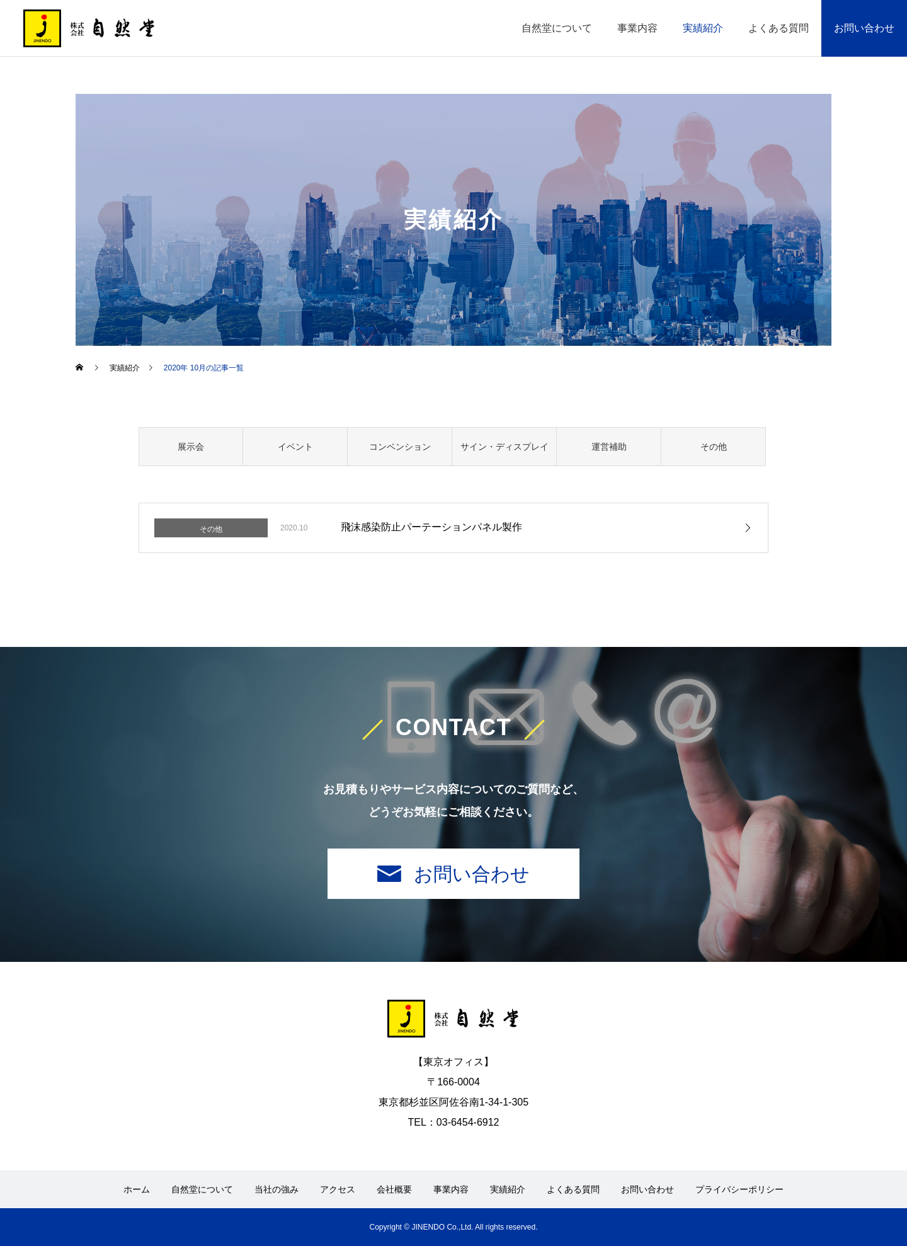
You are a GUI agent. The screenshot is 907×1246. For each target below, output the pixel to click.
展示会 (191, 447)
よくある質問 (778, 28)
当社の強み (276, 1189)
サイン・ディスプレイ (504, 447)
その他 (713, 447)
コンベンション (400, 447)
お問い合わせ (864, 28)
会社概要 (394, 1189)
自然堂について (557, 28)
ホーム (136, 1189)
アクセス (337, 1189)
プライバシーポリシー (739, 1189)
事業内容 (637, 28)
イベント (295, 447)
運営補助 (609, 447)
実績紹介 (703, 28)
